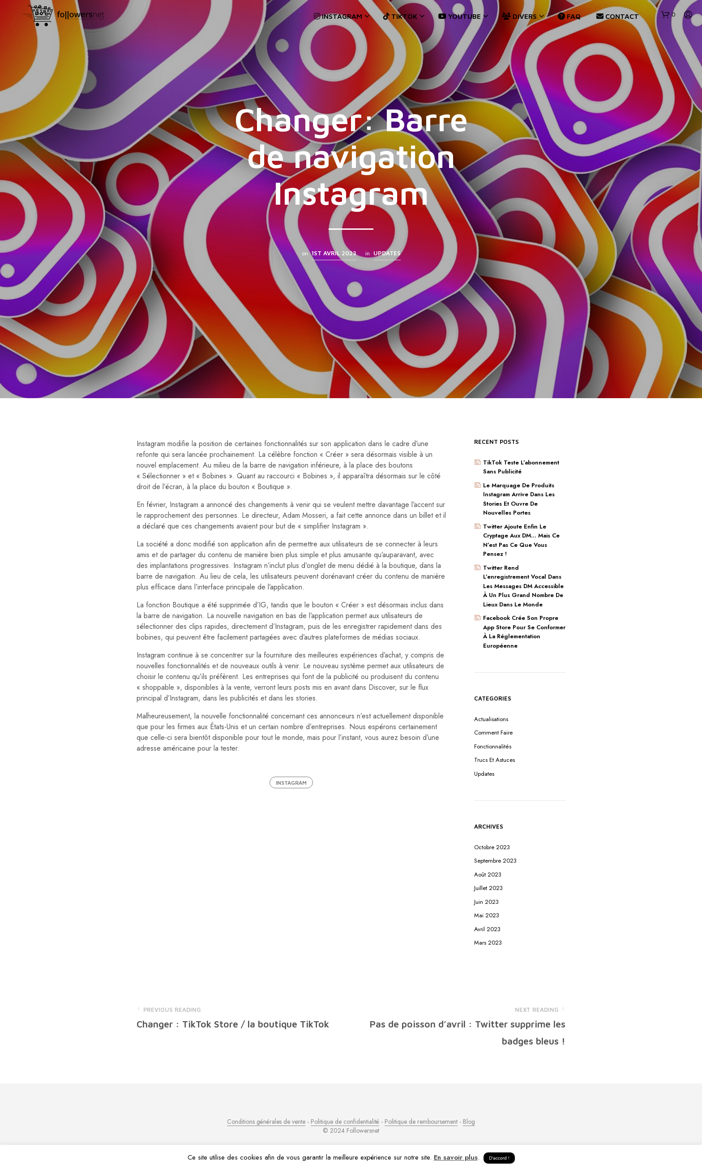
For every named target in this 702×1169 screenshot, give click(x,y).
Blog (469, 1122)
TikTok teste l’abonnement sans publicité (521, 467)
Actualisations (491, 719)
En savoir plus (456, 1157)
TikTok (400, 16)
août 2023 (487, 874)
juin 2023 (486, 902)
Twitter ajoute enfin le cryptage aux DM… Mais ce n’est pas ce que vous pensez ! (521, 540)
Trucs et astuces (494, 760)
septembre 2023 (495, 860)
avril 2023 (487, 929)
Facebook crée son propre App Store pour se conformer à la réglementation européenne (524, 632)
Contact (617, 16)
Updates (387, 253)
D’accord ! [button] (499, 1157)
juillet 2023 (488, 888)
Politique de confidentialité (345, 1122)
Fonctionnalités (492, 746)
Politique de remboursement (421, 1122)
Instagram (338, 16)
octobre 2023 (492, 847)
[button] (668, 14)
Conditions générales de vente (266, 1122)
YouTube (459, 16)
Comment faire (493, 732)
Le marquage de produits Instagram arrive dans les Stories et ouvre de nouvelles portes (519, 499)
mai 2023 (486, 915)
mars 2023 (488, 942)
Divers (519, 16)
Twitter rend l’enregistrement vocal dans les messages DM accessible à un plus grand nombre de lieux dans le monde (523, 586)
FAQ (569, 16)
